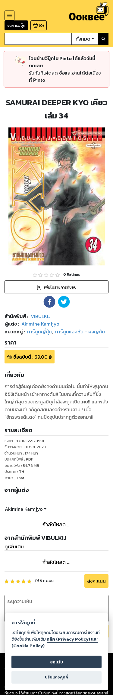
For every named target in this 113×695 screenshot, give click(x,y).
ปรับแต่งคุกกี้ (56, 677)
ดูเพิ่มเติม (14, 546)
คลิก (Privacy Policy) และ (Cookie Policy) (54, 642)
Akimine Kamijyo (24, 509)
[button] (49, 302)
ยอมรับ (56, 662)
